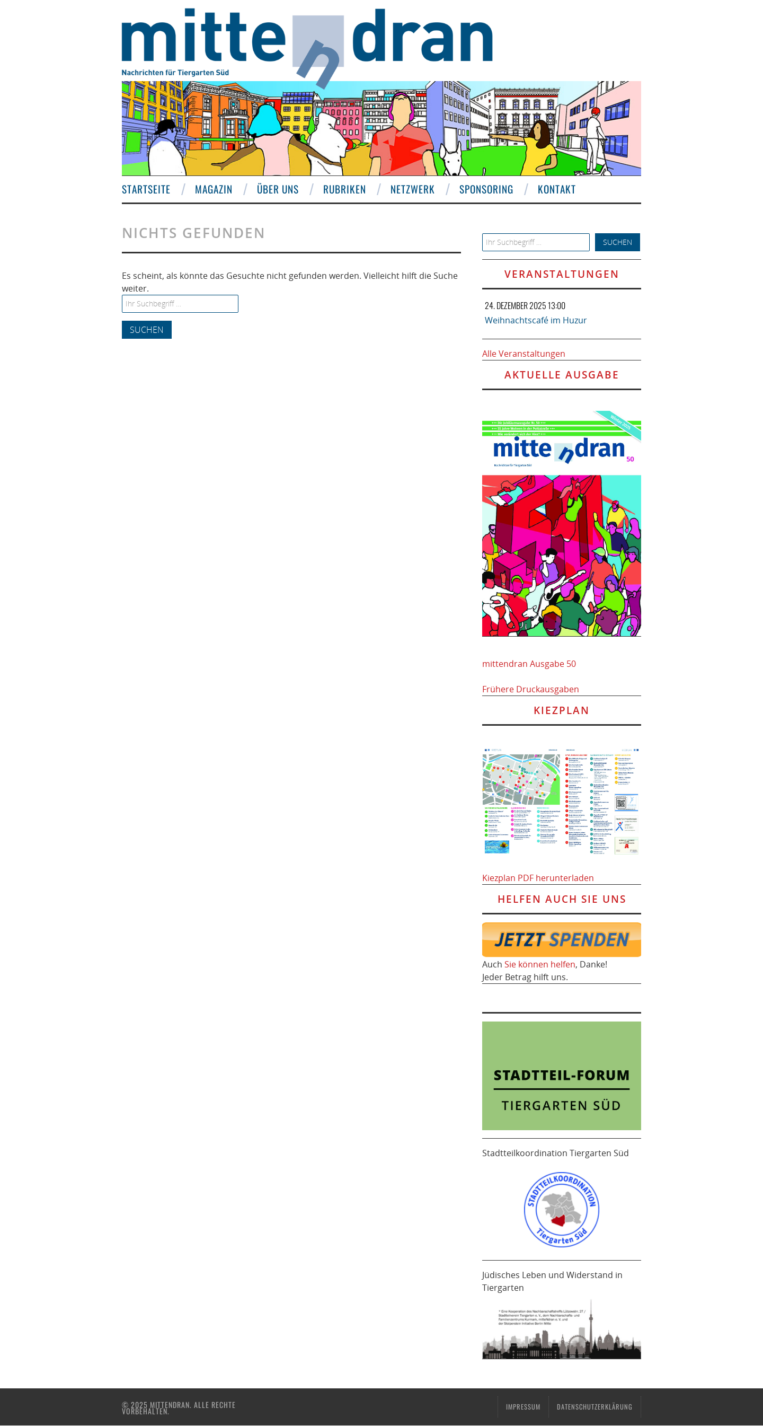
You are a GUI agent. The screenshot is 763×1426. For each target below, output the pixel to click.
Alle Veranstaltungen (523, 353)
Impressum (523, 1407)
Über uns (278, 189)
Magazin (214, 189)
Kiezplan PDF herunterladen (538, 878)
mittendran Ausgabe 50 (529, 664)
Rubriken (344, 189)
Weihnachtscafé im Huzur (536, 320)
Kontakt (557, 189)
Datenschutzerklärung (595, 1407)
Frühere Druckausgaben (530, 689)
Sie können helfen (539, 964)
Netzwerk (413, 189)
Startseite (146, 189)
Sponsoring (486, 189)
